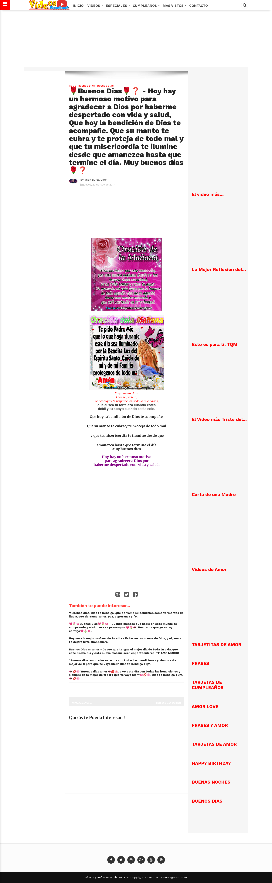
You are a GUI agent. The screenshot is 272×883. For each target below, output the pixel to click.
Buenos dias (86, 86)
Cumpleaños (146, 6)
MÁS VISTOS (174, 6)
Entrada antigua (82, 703)
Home (72, 86)
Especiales (117, 6)
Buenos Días (105, 86)
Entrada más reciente (169, 703)
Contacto (198, 6)
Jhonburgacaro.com (173, 877)
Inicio (78, 6)
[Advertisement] (136, 41)
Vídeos (94, 6)
